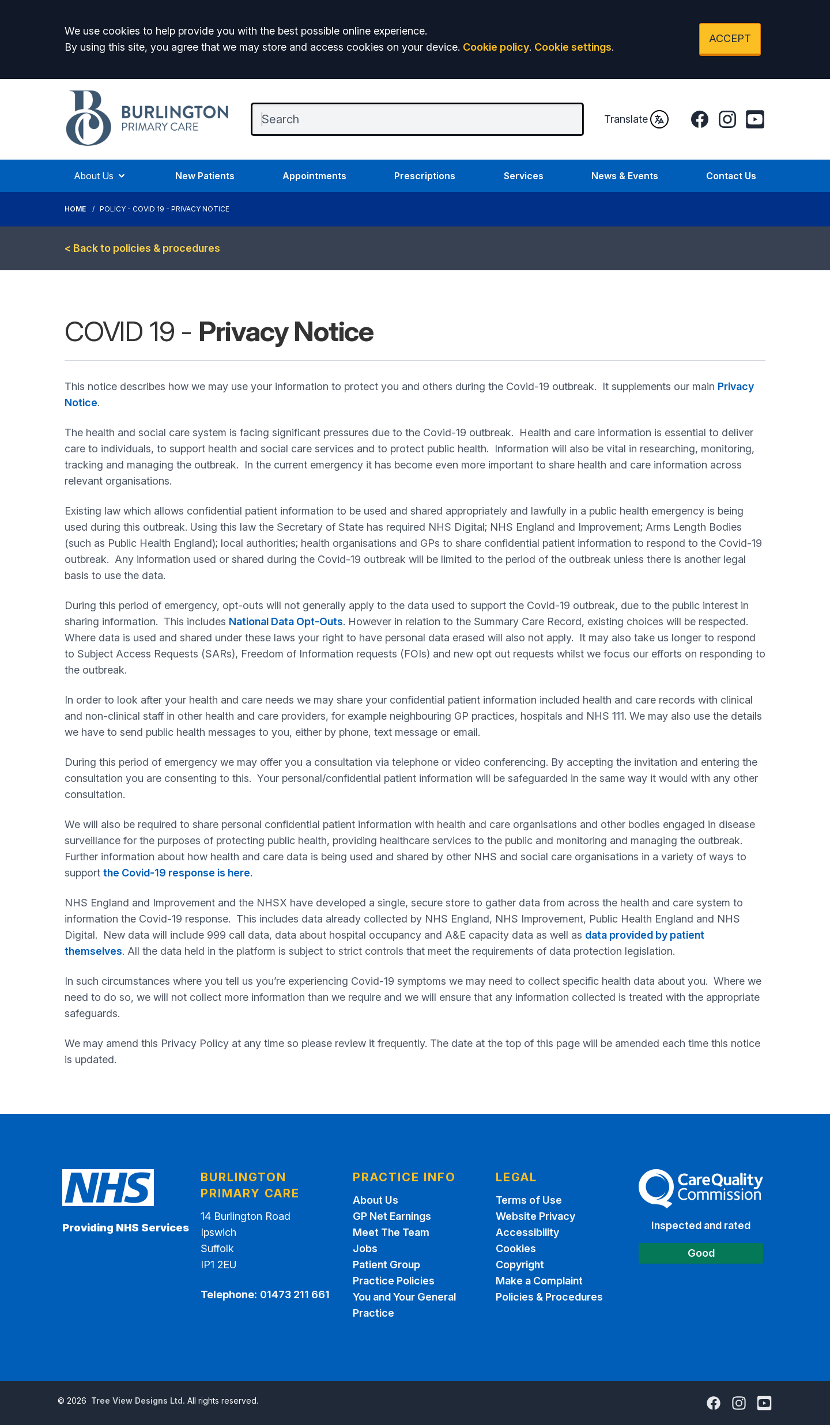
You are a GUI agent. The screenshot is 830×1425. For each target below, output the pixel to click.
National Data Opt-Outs (286, 621)
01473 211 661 (295, 1294)
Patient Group (386, 1264)
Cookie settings (573, 47)
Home (75, 209)
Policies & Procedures (549, 1297)
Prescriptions (424, 176)
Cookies (516, 1248)
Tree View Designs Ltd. (138, 1400)
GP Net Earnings (392, 1216)
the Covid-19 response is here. (178, 873)
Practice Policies (394, 1281)
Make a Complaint (539, 1281)
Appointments (314, 176)
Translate (636, 119)
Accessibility (527, 1232)
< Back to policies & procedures (142, 248)
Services (524, 176)
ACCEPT (730, 38)
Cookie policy (496, 47)
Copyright (520, 1264)
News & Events (624, 176)
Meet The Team (391, 1232)
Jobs (365, 1248)
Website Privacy (535, 1216)
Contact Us (731, 176)
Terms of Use (529, 1200)
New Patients (205, 176)
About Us (100, 176)
